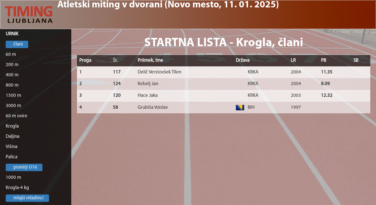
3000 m (13, 105)
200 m (12, 64)
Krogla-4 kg (17, 187)
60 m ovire (16, 116)
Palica (11, 157)
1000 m (13, 177)
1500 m (13, 95)
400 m (12, 75)
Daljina (12, 136)
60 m (11, 54)
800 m (12, 85)
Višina (11, 146)
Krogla (12, 126)
